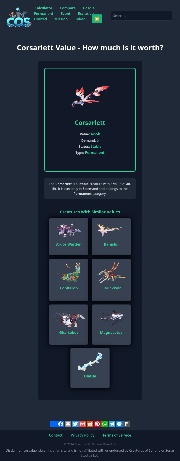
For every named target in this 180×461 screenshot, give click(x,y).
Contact (56, 434)
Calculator (43, 8)
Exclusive (86, 13)
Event (65, 13)
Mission (61, 19)
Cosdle (89, 8)
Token (80, 19)
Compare (68, 8)
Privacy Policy (82, 434)
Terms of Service (117, 434)
